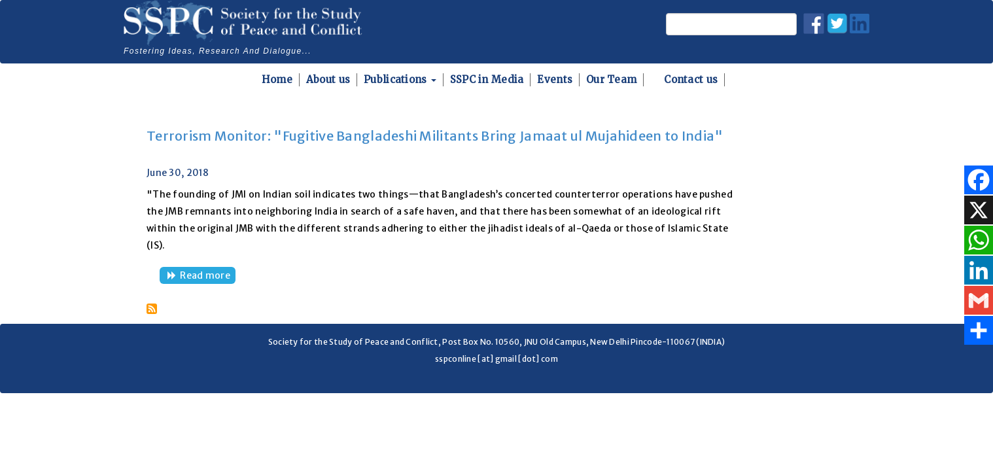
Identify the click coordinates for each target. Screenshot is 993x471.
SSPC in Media (487, 79)
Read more (207, 276)
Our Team (611, 79)
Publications (400, 79)
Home (277, 79)
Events (554, 79)
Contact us (691, 79)
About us (328, 79)
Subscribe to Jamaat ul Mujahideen (152, 309)
